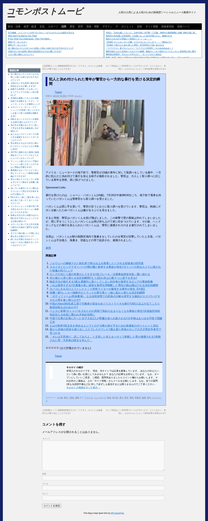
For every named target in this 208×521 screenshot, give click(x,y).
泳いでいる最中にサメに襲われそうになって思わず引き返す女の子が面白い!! (25, 191)
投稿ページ (183, 26)
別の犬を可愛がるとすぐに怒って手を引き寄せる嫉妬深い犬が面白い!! (25, 128)
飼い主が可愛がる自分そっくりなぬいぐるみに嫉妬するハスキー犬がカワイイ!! (25, 242)
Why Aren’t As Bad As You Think (22, 36)
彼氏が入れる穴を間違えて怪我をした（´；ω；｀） (129, 39)
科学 (80, 26)
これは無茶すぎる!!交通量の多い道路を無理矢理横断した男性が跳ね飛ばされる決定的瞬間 (104, 285)
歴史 (72, 26)
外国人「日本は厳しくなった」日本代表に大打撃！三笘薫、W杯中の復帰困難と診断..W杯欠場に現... (151, 33)
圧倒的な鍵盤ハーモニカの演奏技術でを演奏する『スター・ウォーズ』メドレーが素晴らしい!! (25, 101)
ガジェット (127, 26)
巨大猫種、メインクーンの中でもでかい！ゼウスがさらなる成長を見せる (41, 33)
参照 (48, 247)
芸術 (139, 26)
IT (117, 26)
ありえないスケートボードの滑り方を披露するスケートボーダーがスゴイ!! (25, 137)
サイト (45, 494)
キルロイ (78, 96)
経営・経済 (30, 26)
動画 (109, 398)
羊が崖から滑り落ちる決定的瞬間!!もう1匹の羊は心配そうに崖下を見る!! (93, 278)
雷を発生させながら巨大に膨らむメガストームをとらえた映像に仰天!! (25, 146)
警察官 (138, 398)
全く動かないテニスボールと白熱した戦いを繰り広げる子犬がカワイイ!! (40, 48)
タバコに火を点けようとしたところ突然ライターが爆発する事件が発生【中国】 (98, 289)
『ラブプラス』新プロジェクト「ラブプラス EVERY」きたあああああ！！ (139, 48)
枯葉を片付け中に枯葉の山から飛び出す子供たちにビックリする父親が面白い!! (25, 218)
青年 (149, 398)
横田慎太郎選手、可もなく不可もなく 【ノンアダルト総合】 (134, 54)
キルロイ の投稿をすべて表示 (83, 387)
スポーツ (53, 26)
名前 (44, 474)
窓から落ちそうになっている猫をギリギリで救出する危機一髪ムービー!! (25, 182)
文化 (42, 26)
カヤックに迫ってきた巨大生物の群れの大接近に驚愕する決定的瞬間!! (25, 227)
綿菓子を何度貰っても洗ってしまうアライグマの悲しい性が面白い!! (25, 92)
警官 (126, 398)
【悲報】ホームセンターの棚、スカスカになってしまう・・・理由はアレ (139, 42)
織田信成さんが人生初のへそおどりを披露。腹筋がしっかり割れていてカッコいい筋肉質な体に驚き (151, 51)
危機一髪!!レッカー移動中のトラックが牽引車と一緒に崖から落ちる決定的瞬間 (97, 292)
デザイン (107, 26)
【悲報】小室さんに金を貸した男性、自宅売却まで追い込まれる (135, 45)
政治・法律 (14, 26)
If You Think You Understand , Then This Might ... (29, 39)
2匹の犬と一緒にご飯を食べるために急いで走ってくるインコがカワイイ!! (25, 200)
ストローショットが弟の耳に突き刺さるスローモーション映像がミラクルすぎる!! (25, 209)
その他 (60, 398)
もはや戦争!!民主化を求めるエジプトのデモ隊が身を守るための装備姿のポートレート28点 (104, 325)
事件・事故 (69, 398)
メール (45, 484)
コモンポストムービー (44, 14)
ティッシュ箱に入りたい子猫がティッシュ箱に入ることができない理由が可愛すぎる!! (25, 164)
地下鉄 (115, 398)
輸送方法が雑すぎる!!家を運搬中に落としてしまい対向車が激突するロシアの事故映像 (101, 281)
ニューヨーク (100, 398)
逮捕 (144, 398)
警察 (132, 398)
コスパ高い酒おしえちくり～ (21, 54)
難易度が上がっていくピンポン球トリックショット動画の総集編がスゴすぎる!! (25, 173)
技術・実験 (92, 26)
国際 (63, 26)
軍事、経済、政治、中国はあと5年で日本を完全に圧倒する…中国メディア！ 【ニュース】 (147, 57)
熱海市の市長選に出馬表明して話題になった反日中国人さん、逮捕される (139, 36)
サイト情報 (151, 26)
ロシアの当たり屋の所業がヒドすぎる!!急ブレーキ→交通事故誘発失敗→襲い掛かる (100, 274)
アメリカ (89, 398)
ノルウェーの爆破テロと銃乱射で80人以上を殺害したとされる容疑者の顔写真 (97, 263)
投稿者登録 (167, 26)
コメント (46, 438)
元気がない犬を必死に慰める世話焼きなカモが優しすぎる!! (34, 51)
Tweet (58, 92)
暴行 (121, 398)
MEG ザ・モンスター (17, 42)
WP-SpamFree (117, 513)
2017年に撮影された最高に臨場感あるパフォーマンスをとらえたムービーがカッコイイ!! (25, 155)
